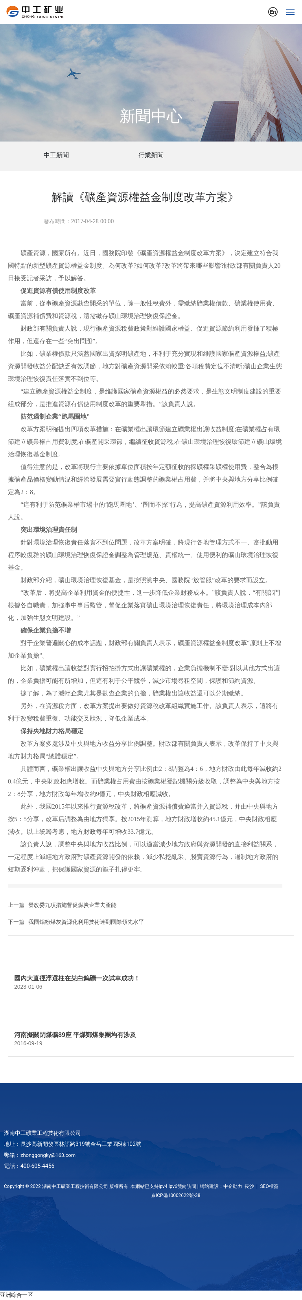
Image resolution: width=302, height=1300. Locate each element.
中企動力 (232, 1186)
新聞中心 (151, 116)
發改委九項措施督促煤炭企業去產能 (72, 905)
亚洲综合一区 (16, 1295)
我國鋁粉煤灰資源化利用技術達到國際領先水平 (86, 922)
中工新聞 (56, 155)
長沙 (249, 1186)
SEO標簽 (268, 1186)
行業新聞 (151, 155)
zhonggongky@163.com (48, 1155)
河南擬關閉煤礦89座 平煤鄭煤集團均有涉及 (75, 1035)
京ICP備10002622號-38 (175, 1195)
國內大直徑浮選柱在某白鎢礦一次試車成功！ (77, 978)
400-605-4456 (37, 1166)
